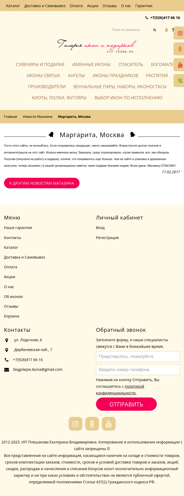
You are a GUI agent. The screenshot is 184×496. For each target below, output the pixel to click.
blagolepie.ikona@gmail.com (37, 369)
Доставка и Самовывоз (45, 5)
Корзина (11, 316)
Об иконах (13, 296)
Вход (100, 227)
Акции (93, 5)
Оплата (76, 5)
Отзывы (110, 5)
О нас (126, 5)
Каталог (13, 5)
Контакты (12, 237)
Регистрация (107, 237)
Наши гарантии (18, 227)
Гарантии (144, 5)
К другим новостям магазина (42, 183)
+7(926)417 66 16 (165, 17)
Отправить (126, 404)
